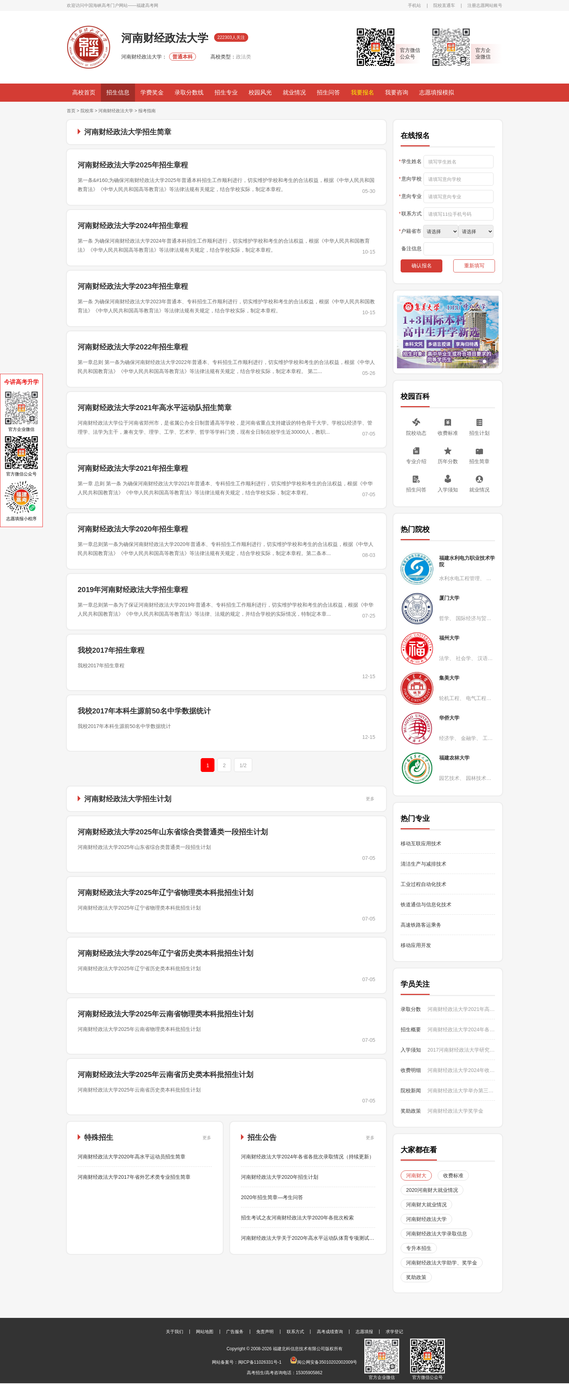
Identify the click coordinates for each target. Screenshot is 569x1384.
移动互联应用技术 (422, 843)
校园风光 (260, 92)
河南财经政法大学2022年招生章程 (133, 347)
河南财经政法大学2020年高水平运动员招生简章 (131, 1157)
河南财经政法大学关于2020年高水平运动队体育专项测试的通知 (312, 1238)
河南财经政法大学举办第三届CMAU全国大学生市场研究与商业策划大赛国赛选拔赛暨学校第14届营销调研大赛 (461, 1090)
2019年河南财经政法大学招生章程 (133, 590)
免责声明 (265, 1331)
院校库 (87, 110)
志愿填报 (364, 1331)
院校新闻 (411, 1090)
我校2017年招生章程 (111, 650)
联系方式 (295, 1331)
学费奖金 (152, 92)
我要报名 (362, 92)
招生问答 (328, 92)
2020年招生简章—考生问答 (272, 1197)
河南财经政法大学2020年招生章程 (133, 529)
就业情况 (294, 92)
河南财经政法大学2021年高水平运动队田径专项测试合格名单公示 (461, 1009)
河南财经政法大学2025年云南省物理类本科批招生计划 (166, 1014)
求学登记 (394, 1331)
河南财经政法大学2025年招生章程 (133, 165)
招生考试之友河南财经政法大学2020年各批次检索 (297, 1218)
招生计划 (479, 433)
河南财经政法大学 (115, 110)
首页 (71, 110)
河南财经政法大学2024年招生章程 (133, 226)
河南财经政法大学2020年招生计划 (279, 1177)
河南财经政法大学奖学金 (455, 1111)
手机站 (414, 5)
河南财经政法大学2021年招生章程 (133, 468)
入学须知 (448, 490)
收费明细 (411, 1070)
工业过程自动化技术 (423, 884)
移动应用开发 (416, 945)
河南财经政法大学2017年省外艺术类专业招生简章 (134, 1177)
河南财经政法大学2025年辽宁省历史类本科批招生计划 (166, 953)
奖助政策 (411, 1111)
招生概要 (411, 1029)
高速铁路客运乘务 (421, 925)
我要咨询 (396, 92)
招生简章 (479, 461)
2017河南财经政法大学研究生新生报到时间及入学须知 (461, 1050)
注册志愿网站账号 (484, 5)
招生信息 (118, 92)
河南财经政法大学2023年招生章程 (133, 286)
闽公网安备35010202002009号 (323, 1362)
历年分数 (448, 461)
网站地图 (204, 1331)
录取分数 (411, 1009)
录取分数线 (189, 92)
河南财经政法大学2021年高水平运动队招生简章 (155, 408)
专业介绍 (416, 461)
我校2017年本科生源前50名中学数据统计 (144, 711)
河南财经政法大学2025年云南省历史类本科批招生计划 (166, 1075)
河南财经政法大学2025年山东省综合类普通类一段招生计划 (173, 832)
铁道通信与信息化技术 (426, 904)
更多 (370, 798)
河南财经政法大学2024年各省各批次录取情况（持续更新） (307, 1157)
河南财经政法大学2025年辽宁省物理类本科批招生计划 (166, 893)
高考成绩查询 (330, 1331)
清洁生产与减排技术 (423, 864)
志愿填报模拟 (436, 92)
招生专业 (226, 92)
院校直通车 (444, 5)
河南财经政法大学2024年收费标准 (461, 1070)
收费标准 (448, 433)
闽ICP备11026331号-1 (260, 1362)
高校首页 (83, 92)
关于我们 (174, 1331)
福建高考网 (147, 5)
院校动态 (416, 433)
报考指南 (147, 110)
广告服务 (234, 1331)
